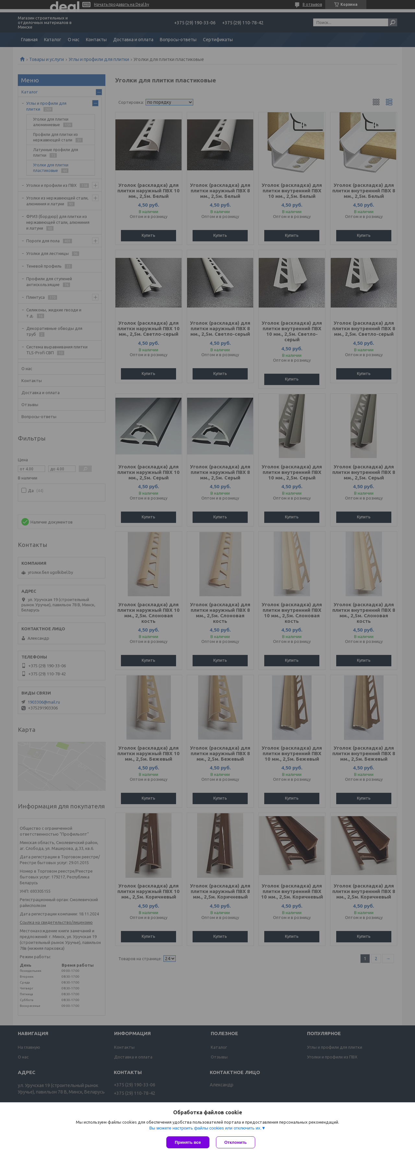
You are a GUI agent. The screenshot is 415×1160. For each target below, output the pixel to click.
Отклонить (235, 1142)
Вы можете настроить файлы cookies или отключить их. (205, 1128)
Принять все (188, 1142)
